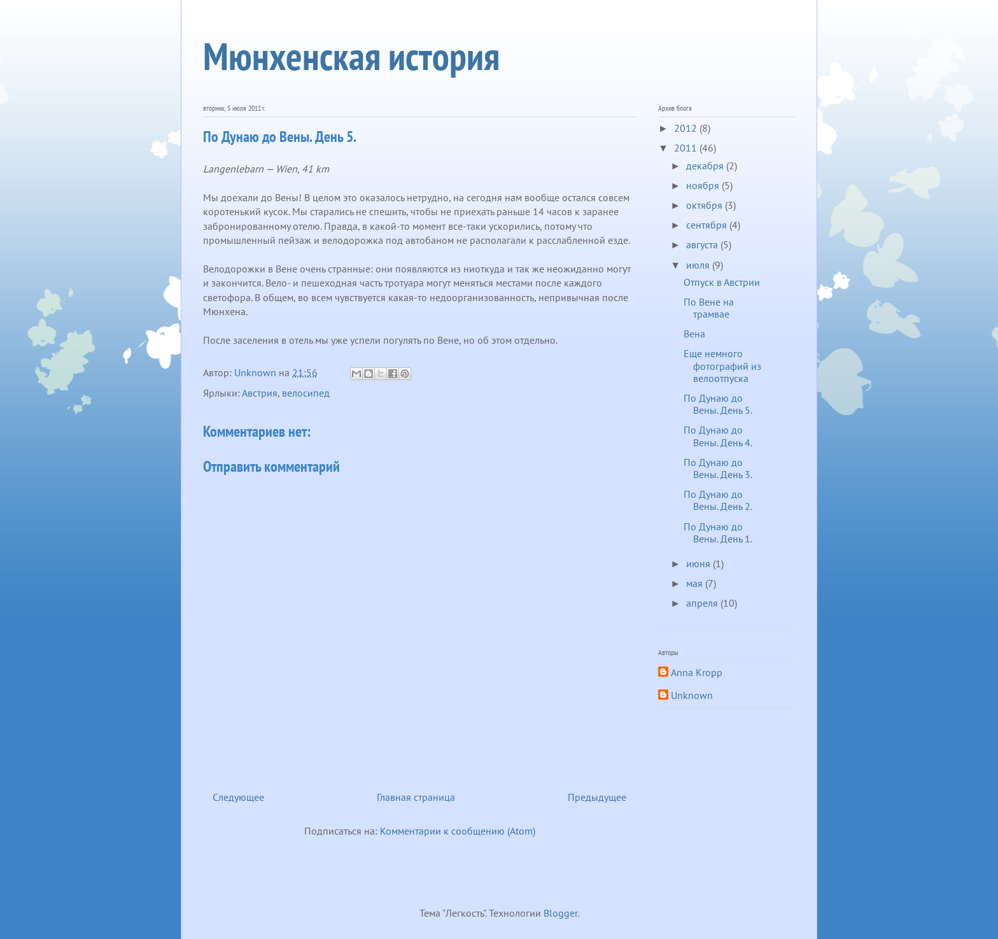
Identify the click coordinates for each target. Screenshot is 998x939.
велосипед (306, 392)
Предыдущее (597, 797)
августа (703, 244)
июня (699, 563)
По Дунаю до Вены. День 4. (718, 435)
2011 (686, 147)
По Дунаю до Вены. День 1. (718, 532)
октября (705, 205)
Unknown (692, 695)
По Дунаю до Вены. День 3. (718, 468)
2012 (686, 128)
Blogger (560, 913)
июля (699, 264)
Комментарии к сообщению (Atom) (457, 830)
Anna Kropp (696, 673)
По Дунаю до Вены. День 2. (718, 500)
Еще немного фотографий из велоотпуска (722, 365)
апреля (703, 603)
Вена (694, 333)
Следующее (238, 797)
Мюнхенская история (351, 56)
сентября (707, 224)
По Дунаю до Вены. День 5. (718, 404)
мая (695, 583)
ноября (704, 185)
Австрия (260, 392)
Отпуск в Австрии (722, 282)
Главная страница (416, 797)
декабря (706, 165)
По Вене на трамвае (709, 307)
